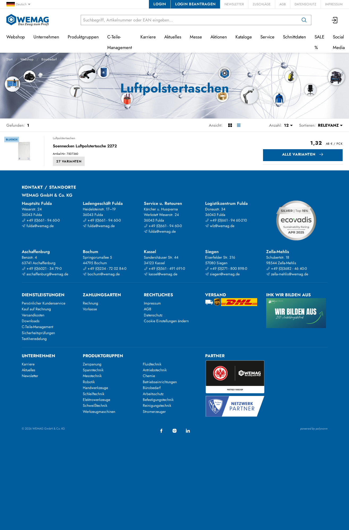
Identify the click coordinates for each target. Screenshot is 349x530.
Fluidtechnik (152, 364)
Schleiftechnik (93, 393)
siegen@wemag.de (222, 274)
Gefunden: (15, 125)
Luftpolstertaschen (64, 138)
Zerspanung (92, 364)
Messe (196, 37)
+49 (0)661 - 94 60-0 (41, 220)
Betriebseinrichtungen (160, 382)
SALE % (319, 42)
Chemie (149, 375)
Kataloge (243, 37)
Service (267, 37)
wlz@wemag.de (219, 225)
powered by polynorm (314, 428)
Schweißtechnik (95, 405)
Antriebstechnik (155, 370)
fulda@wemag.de (38, 225)
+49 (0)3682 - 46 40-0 (286, 268)
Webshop (26, 59)
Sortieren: (307, 125)
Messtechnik (92, 375)
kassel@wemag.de (160, 274)
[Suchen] (304, 20)
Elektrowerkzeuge (96, 399)
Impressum (334, 4)
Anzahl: (275, 125)
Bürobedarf (49, 59)
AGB (282, 4)
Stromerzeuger (154, 411)
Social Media (339, 42)
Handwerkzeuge (95, 387)
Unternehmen (46, 37)
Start (9, 59)
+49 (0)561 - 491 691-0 (164, 268)
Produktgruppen (83, 37)
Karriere (148, 37)
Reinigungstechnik (157, 405)
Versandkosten (33, 315)
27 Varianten (68, 161)
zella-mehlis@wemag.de (287, 274)
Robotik (89, 382)
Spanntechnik (93, 370)
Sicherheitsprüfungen (38, 332)
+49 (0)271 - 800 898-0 (226, 268)
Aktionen (218, 37)
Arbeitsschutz (153, 393)
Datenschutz (305, 4)
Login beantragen (195, 4)
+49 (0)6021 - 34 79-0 (42, 268)
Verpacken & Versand (79, 59)
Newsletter (234, 4)
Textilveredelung (34, 338)
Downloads (31, 321)
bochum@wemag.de (101, 274)
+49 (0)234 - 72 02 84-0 (104, 268)
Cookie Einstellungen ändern (166, 321)
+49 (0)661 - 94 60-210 (226, 220)
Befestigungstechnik (158, 399)
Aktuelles (172, 37)
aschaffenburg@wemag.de (45, 274)
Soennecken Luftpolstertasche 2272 (85, 146)
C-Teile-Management (119, 42)
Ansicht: (216, 125)
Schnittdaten (294, 37)
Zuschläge (262, 4)
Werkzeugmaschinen (99, 411)
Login (159, 4)
